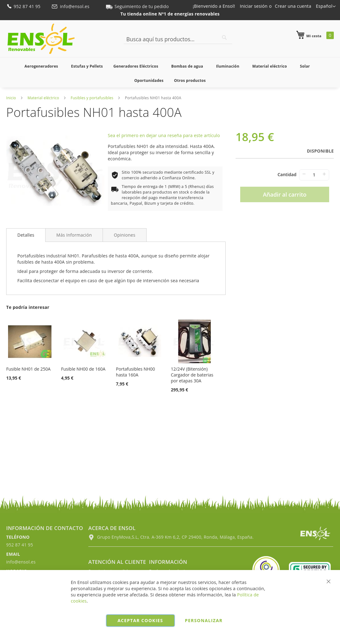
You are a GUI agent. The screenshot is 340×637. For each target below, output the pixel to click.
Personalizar (204, 620)
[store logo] (41, 38)
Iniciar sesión (253, 6)
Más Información (74, 235)
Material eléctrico (43, 97)
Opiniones (124, 235)
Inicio (11, 97)
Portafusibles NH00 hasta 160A (135, 372)
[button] (326, 6)
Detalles (25, 235)
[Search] (224, 37)
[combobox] (178, 39)
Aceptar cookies (140, 620)
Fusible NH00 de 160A (83, 369)
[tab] (26, 235)
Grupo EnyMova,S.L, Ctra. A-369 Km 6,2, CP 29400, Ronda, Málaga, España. (171, 537)
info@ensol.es (71, 6)
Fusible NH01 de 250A (28, 369)
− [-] (304, 174)
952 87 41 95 (24, 6)
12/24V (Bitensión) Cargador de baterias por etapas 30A (192, 375)
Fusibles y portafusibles (92, 97)
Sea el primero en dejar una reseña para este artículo (164, 135)
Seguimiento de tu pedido (137, 6)
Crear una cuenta (293, 6)
